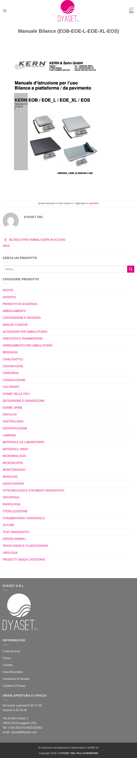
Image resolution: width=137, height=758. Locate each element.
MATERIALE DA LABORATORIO (23, 442)
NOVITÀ (8, 290)
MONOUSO (10, 476)
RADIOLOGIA (12, 504)
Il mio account (11, 651)
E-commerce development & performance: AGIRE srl (68, 747)
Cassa (7, 658)
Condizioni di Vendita (16, 678)
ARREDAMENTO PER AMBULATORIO (28, 345)
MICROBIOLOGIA (14, 455)
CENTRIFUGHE (13, 366)
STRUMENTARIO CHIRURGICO (23, 518)
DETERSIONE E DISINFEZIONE (24, 400)
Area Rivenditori (13, 672)
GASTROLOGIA (13, 421)
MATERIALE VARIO (15, 449)
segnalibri (93, 203)
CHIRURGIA (11, 373)
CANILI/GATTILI (13, 359)
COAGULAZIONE (14, 380)
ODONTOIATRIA (13, 483)
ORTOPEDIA (11, 497)
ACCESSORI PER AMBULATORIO (25, 331)
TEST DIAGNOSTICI (16, 532)
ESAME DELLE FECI (16, 393)
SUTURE (8, 525)
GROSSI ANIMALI (14, 538)
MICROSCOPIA (13, 462)
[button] (5, 10)
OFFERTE (9, 297)
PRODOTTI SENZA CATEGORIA (24, 559)
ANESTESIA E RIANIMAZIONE (23, 338)
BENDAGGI (10, 352)
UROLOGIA (10, 552)
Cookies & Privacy (14, 685)
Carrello (8, 665)
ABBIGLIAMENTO (14, 311)
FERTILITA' (10, 414)
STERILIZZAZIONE (15, 511)
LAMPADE (9, 435)
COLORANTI (11, 386)
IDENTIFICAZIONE (15, 428)
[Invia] (130, 269)
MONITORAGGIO (14, 469)
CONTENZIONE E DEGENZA (22, 317)
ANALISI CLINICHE (15, 324)
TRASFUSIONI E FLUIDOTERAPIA (25, 545)
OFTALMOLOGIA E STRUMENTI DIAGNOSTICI (33, 490)
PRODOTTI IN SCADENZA (20, 304)
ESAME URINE (12, 407)
